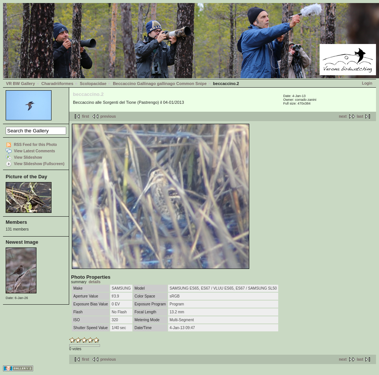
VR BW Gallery (20, 83)
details (95, 282)
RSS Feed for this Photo (35, 145)
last (360, 116)
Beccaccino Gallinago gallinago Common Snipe (159, 83)
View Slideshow (28, 157)
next (343, 116)
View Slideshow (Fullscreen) (39, 164)
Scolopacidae (93, 83)
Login (367, 83)
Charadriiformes (57, 83)
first (85, 116)
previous (108, 116)
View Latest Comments (34, 151)
